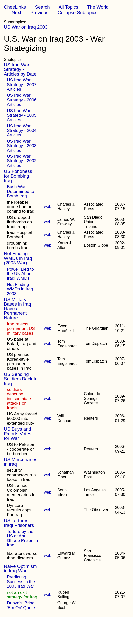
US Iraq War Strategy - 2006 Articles (21, 100)
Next (16, 12)
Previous (39, 12)
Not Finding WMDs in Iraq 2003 (20, 289)
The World (98, 7)
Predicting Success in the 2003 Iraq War (21, 581)
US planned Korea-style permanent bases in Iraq (19, 361)
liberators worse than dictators (22, 555)
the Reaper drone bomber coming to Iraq (20, 207)
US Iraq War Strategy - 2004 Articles (21, 130)
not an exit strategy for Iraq (22, 594)
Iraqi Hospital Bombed (19, 234)
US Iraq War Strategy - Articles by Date (20, 69)
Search (42, 7)
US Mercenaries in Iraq (20, 461)
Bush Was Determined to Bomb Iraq (20, 191)
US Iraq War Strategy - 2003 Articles (21, 146)
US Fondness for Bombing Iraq (18, 176)
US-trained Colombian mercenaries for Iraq (22, 492)
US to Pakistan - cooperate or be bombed (21, 449)
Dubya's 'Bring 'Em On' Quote (21, 605)
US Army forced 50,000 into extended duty (22, 418)
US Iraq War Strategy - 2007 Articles (21, 84)
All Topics (68, 7)
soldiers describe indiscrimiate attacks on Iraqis (19, 398)
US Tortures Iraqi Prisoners (19, 523)
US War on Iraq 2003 (26, 27)
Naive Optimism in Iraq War (20, 568)
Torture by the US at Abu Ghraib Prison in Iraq (22, 538)
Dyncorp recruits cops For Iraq (19, 510)
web (47, 206)
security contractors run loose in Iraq (21, 475)
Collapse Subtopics (78, 12)
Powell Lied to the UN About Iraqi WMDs (20, 274)
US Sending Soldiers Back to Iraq (21, 379)
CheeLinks (15, 7)
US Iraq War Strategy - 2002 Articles (21, 161)
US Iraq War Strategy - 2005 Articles (21, 115)
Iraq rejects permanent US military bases (21, 328)
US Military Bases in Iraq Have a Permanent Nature (17, 308)
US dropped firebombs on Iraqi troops (19, 222)
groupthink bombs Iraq (18, 245)
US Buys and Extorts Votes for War (17, 433)
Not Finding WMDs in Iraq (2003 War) (18, 258)
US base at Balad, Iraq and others (21, 344)
